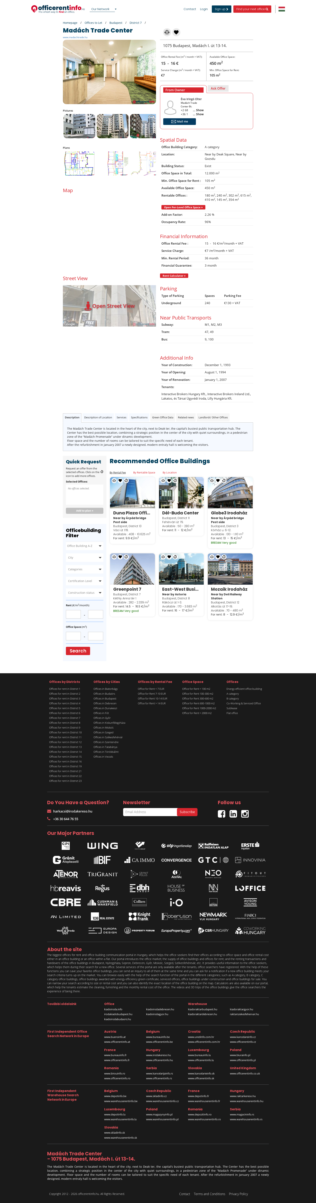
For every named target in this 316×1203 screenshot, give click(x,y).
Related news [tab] (186, 417)
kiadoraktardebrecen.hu (202, 1014)
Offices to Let (93, 23)
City (70, 557)
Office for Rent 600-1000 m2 (198, 703)
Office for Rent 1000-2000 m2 (199, 708)
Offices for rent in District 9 (64, 727)
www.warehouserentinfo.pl (162, 1119)
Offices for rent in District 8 (64, 723)
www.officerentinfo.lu (201, 1060)
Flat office (232, 713)
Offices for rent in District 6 (64, 713)
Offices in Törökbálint (106, 752)
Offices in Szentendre (106, 742)
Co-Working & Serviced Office (244, 703)
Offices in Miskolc (104, 727)
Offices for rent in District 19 (65, 766)
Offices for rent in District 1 (64, 689)
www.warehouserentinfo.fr (204, 1101)
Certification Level (80, 581)
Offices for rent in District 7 (64, 718)
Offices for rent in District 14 (65, 752)
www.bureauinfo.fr (115, 1055)
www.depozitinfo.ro (200, 1114)
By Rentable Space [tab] (144, 472)
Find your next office (252, 9)
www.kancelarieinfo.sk (201, 1073)
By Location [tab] (170, 472)
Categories (75, 569)
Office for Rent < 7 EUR (151, 689)
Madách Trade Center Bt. (189, 104)
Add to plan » (84, 510)
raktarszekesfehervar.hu (244, 1014)
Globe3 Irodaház (229, 513)
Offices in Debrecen (105, 703)
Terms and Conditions (209, 1194)
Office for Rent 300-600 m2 (197, 698)
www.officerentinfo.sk (201, 1078)
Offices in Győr (102, 718)
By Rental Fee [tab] (118, 472)
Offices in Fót (101, 713)
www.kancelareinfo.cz (243, 1037)
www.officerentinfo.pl (243, 1060)
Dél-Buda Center (180, 513)
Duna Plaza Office (132, 513)
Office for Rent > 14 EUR (152, 703)
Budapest (115, 23)
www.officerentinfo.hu (159, 1060)
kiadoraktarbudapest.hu (202, 1009)
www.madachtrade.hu (75, 37)
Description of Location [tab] (98, 417)
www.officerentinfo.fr (117, 1060)
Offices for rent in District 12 (65, 742)
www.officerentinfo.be (159, 1042)
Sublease (232, 708)
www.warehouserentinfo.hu (246, 1101)
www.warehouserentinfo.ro (204, 1119)
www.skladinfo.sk (114, 1132)
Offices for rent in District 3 (64, 698)
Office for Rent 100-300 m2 (197, 693)
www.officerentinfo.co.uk (245, 1073)
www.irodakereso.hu (158, 1055)
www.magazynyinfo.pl (159, 1114)
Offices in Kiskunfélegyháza (109, 723)
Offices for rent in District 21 (65, 771)
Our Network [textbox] (100, 9)
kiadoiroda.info (113, 1009)
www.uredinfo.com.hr (201, 1037)
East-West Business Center (181, 589)
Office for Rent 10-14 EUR (152, 698)
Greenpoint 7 (127, 589)
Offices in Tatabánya (105, 747)
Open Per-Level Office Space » (183, 207)
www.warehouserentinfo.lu (120, 1119)
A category (233, 693)
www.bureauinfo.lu (199, 1055)
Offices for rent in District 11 (65, 737)
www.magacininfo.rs (242, 1114)
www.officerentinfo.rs (159, 1078)
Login (204, 9)
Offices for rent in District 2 (64, 693)
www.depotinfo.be (115, 1096)
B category (233, 698)
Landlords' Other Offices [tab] (213, 417)
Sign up (221, 9)
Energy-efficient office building (244, 689)
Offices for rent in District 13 (65, 747)
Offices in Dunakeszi (105, 708)
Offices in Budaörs (104, 693)
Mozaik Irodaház (229, 589)
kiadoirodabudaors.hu (117, 1019)
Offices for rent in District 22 (65, 776)
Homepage (70, 23)
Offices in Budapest (105, 698)
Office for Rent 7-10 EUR (152, 693)
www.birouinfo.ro (114, 1073)
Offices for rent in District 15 (65, 756)
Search (78, 651)
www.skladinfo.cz (156, 1096)
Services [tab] (121, 417)
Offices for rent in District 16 (65, 761)
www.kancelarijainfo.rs (159, 1073)
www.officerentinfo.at (117, 1042)
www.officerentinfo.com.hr (204, 1042)
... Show (198, 110)
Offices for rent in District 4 (64, 703)
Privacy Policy (238, 1194)
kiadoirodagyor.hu (157, 1014)
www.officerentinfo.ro (117, 1078)
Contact (190, 9)
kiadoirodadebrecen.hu (160, 1009)
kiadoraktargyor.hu (241, 1009)
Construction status (81, 593)
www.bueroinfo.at (115, 1037)
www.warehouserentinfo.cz (162, 1101)
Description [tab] (72, 417)
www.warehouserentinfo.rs (246, 1119)
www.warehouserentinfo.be (120, 1101)
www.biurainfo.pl (240, 1055)
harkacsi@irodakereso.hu (69, 811)
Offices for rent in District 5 (64, 708)
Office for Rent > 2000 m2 (197, 713)
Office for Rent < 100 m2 (196, 689)
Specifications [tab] (139, 417)
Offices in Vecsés (103, 756)
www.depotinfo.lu (115, 1114)
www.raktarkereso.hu (243, 1096)
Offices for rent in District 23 (65, 781)
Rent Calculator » (174, 275)
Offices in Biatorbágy (106, 689)
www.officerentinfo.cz (243, 1042)
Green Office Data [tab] (162, 417)
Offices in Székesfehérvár (108, 737)
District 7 (136, 23)
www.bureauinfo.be (158, 1037)
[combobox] (104, 9)
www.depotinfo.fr (198, 1096)
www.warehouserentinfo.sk (120, 1137)
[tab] (183, 89)
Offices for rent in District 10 (65, 732)
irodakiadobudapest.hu (118, 1014)
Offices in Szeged (103, 732)
